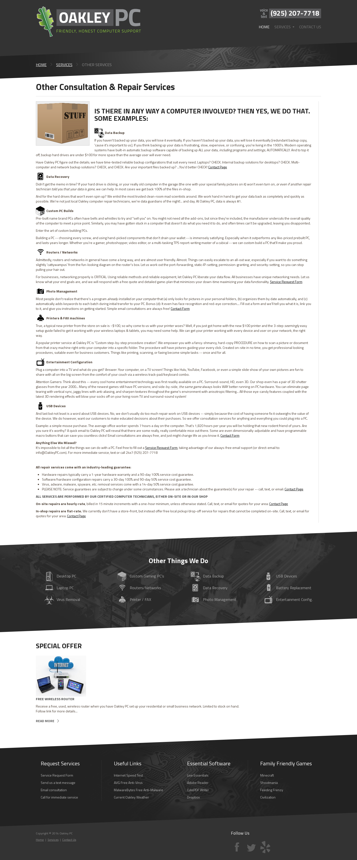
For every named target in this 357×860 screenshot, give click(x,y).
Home (264, 27)
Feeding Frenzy (271, 789)
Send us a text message (58, 782)
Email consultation (54, 789)
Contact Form (180, 308)
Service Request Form (286, 281)
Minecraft (267, 775)
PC (59, 588)
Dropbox (193, 797)
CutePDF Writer (198, 789)
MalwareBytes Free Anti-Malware (138, 789)
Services (284, 26)
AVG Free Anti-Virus (128, 782)
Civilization (268, 797)
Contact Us (310, 27)
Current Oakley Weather (131, 797)
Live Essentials (197, 775)
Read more (45, 720)
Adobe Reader (197, 782)
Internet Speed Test (128, 775)
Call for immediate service (59, 797)
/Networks (139, 588)
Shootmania (269, 782)
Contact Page (217, 167)
